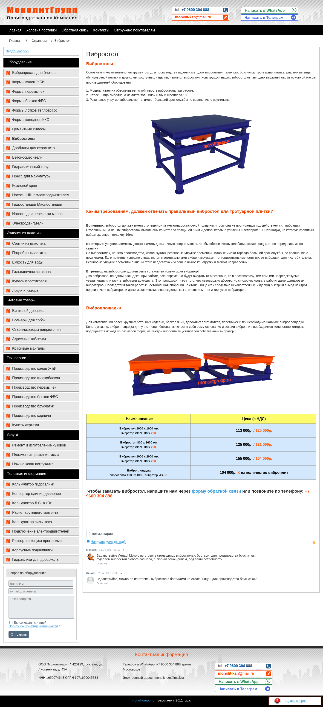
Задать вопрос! (17, 51)
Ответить (102, 563)
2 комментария (101, 534)
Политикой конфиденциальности (33, 626)
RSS (314, 543)
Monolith (91, 549)
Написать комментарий (108, 541)
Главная (15, 40)
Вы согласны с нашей (34, 624)
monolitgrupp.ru (143, 700)
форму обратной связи (216, 491)
